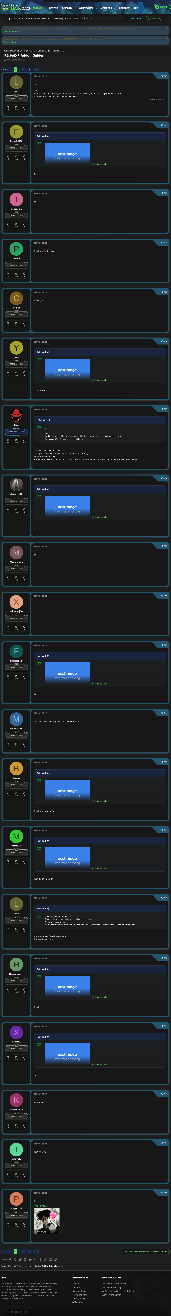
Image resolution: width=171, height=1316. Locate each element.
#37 (165, 1026)
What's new (86, 8)
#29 (165, 546)
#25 (165, 291)
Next (36, 69)
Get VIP (53, 8)
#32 (165, 712)
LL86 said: (42, 420)
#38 (165, 1093)
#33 (165, 762)
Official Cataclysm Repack (114, 1283)
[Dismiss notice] (167, 28)
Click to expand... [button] (100, 164)
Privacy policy (78, 1298)
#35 (165, 897)
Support (76, 1287)
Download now (10, 42)
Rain (8, 59)
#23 (165, 193)
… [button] (26, 69)
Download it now (11, 31)
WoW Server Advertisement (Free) (118, 1291)
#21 (165, 75)
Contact (124, 8)
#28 (165, 478)
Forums (37, 8)
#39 (165, 1143)
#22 (165, 125)
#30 (165, 595)
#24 (165, 242)
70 (30, 69)
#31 (165, 644)
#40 (165, 1192)
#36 (165, 958)
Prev (6, 69)
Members (106, 8)
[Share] (162, 76)
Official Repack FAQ (111, 1287)
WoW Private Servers (111, 1294)
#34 (165, 830)
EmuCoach (78, 1302)
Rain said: (41, 136)
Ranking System (79, 1291)
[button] (45, 8)
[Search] (102, 18)
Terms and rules (79, 1294)
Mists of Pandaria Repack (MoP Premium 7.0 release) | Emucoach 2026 (45, 18)
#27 (165, 409)
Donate (75, 1283)
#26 (165, 341)
